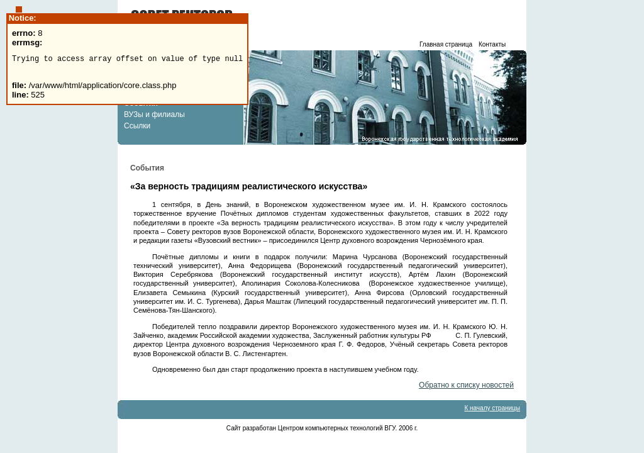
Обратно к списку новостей (466, 385)
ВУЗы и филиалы (154, 114)
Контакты (492, 44)
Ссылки (137, 125)
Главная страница (445, 44)
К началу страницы (492, 408)
